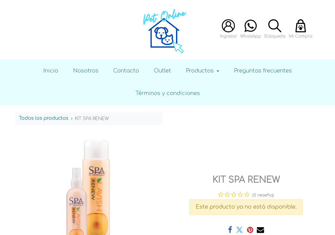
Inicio (50, 71)
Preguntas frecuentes (263, 71)
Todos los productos (43, 118)
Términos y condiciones (167, 93)
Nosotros (85, 71)
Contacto (126, 71)
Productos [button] (200, 71)
